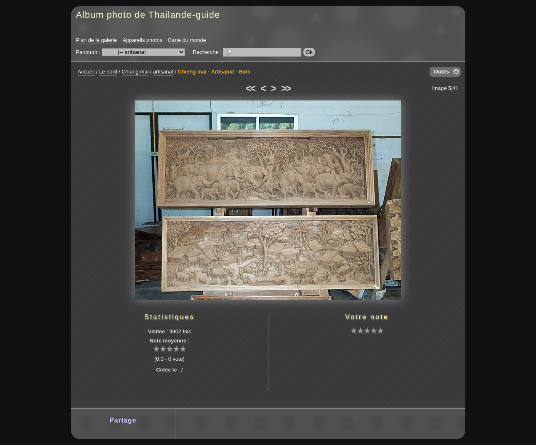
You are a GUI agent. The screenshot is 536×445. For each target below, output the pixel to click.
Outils (441, 71)
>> (285, 88)
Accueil (86, 71)
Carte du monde (187, 40)
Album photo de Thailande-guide (148, 15)
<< (250, 88)
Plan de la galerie (96, 40)
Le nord (108, 71)
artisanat (163, 71)
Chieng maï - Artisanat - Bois (214, 71)
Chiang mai (135, 71)
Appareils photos (142, 40)
